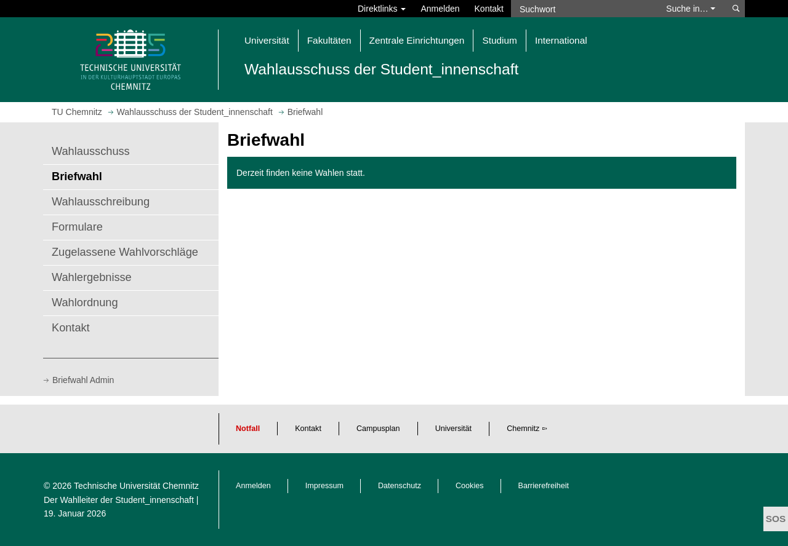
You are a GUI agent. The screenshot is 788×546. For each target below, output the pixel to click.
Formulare (77, 227)
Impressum (324, 485)
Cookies (470, 485)
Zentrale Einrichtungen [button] (417, 40)
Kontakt (489, 9)
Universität (453, 428)
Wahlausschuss (91, 151)
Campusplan (378, 428)
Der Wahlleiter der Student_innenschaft (119, 500)
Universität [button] (266, 40)
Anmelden (439, 9)
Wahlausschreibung (101, 202)
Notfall (248, 428)
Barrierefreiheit (543, 485)
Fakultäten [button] (329, 40)
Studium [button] (499, 40)
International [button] (561, 40)
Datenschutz (399, 485)
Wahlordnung (85, 302)
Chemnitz (523, 428)
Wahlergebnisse (92, 277)
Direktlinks (382, 9)
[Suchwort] (582, 8)
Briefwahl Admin (83, 380)
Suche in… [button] (690, 9)
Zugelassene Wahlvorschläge (125, 252)
